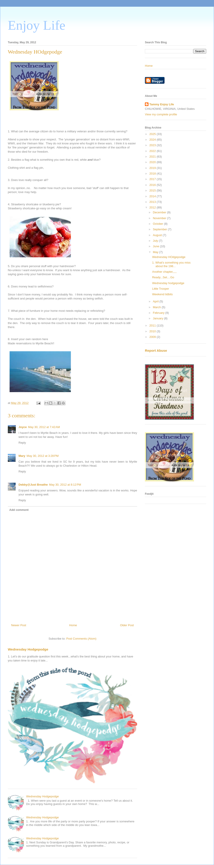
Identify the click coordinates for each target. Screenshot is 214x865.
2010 (153, 331)
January (158, 318)
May (156, 252)
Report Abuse (156, 350)
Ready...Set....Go (163, 277)
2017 (153, 179)
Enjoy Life (36, 25)
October (158, 223)
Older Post (127, 625)
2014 (153, 196)
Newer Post (18, 625)
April (156, 301)
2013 (153, 202)
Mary (22, 455)
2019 (153, 168)
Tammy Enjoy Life (161, 104)
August (158, 235)
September (160, 229)
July (156, 240)
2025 (153, 134)
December (160, 212)
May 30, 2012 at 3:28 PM (42, 455)
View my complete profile (161, 114)
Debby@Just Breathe (33, 484)
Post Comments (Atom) (81, 638)
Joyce (23, 427)
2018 (153, 173)
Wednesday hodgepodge (168, 283)
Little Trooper (160, 288)
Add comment (19, 510)
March (157, 307)
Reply (22, 442)
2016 (153, 185)
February (159, 312)
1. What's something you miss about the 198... (171, 264)
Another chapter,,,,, (164, 271)
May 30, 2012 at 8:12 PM (65, 484)
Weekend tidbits (162, 294)
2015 (153, 190)
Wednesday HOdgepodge (168, 257)
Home (73, 625)
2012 (153, 207)
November (160, 218)
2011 (153, 325)
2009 (153, 337)
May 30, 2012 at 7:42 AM (44, 427)
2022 (153, 151)
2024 (153, 139)
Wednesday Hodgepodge (28, 649)
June (156, 246)
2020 (153, 162)
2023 (153, 145)
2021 (153, 156)
